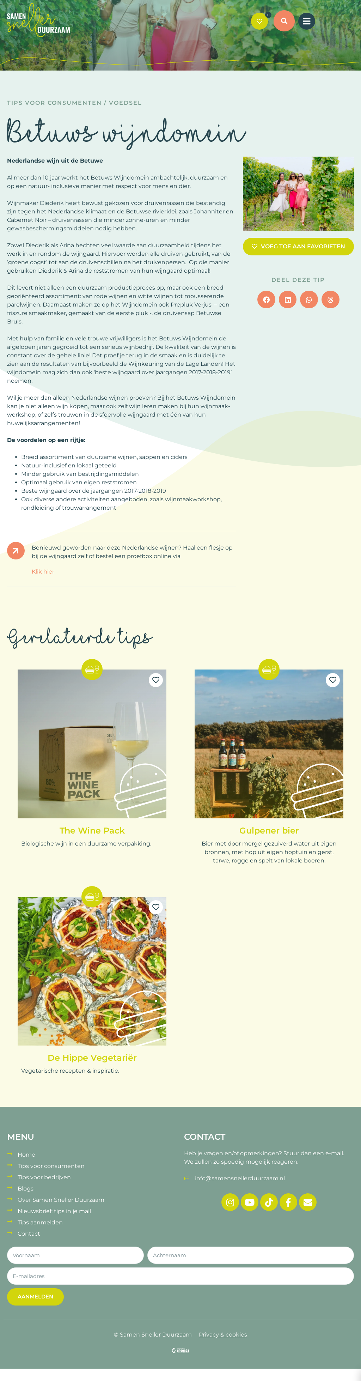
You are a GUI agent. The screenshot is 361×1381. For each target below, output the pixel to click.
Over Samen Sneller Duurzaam (61, 1200)
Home (26, 1154)
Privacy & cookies (223, 1334)
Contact (29, 1233)
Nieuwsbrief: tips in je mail (54, 1211)
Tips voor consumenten (54, 102)
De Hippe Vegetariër (92, 1058)
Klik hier (43, 571)
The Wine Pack (92, 830)
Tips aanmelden (40, 1222)
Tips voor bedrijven (44, 1177)
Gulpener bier (269, 830)
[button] (284, 21)
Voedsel (125, 102)
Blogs (25, 1188)
